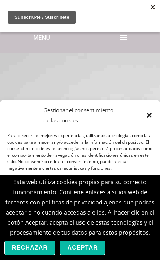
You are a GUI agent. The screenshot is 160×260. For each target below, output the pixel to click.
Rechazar (30, 247)
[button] (149, 115)
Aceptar (82, 247)
